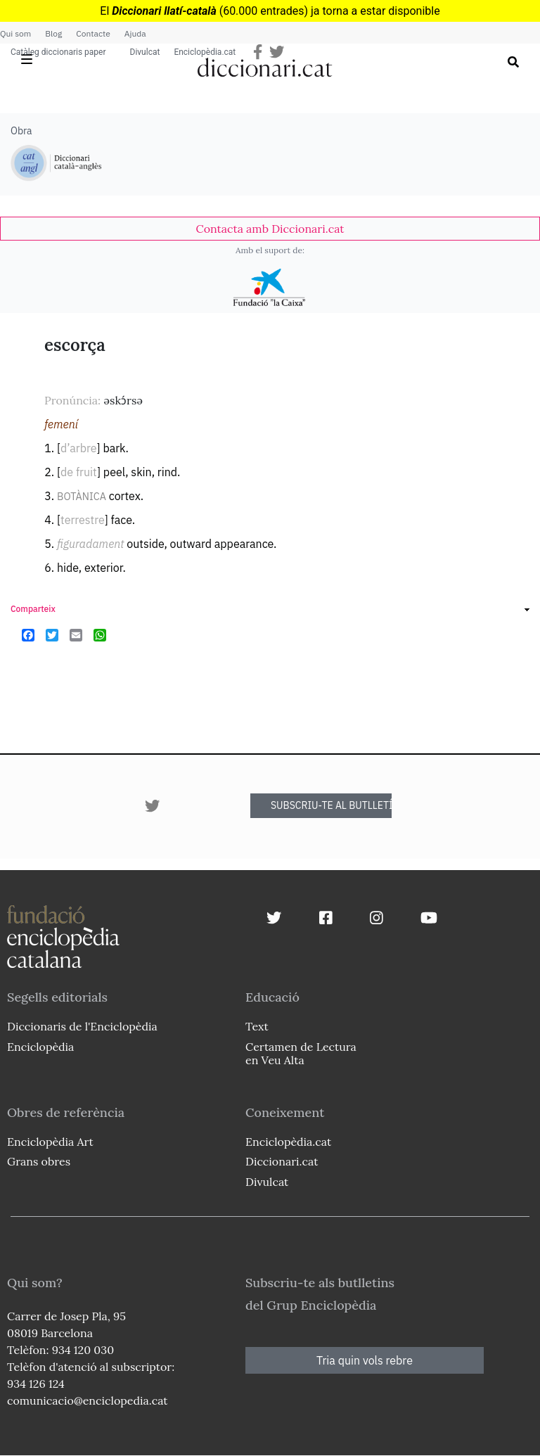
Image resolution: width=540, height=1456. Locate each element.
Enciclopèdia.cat (205, 52)
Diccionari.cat (281, 1161)
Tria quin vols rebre (364, 1360)
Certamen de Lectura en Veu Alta (300, 1053)
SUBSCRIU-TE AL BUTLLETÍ (331, 805)
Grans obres (38, 1161)
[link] (270, 228)
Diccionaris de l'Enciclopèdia (82, 1026)
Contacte (93, 33)
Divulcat (145, 52)
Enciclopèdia (40, 1047)
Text (257, 1026)
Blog (53, 33)
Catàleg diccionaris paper (58, 52)
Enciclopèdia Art (50, 1142)
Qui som (15, 33)
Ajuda (135, 33)
